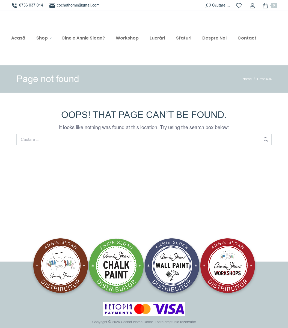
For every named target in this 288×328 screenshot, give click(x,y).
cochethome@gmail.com (74, 5)
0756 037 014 (27, 5)
